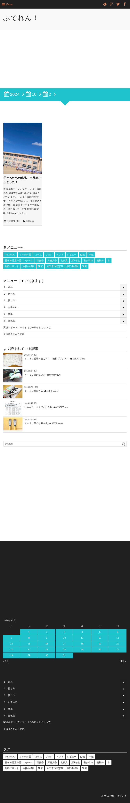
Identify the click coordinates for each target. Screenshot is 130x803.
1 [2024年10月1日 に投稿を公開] (29, 632)
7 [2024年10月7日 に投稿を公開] (11, 638)
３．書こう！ (10, 300)
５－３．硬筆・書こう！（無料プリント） (46, 358)
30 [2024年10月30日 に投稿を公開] (46, 655)
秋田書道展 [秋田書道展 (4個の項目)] (72, 266)
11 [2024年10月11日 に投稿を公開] (82, 638)
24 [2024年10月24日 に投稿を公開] (64, 649)
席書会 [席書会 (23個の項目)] (40, 260)
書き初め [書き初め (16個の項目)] (88, 260)
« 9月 (6, 661)
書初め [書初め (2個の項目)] (100, 260)
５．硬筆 (8, 314)
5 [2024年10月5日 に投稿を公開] (100, 632)
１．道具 (8, 287)
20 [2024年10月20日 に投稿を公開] (117, 643)
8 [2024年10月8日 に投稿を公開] (29, 638)
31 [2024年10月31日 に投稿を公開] (64, 655)
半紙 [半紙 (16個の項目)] (91, 254)
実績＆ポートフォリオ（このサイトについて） (28, 327)
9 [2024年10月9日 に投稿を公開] (46, 638)
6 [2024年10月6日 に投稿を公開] (117, 632)
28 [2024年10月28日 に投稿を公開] (11, 655)
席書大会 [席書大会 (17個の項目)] (52, 260)
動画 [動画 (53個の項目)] (82, 254)
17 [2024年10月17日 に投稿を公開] (64, 643)
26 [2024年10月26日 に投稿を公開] (100, 649)
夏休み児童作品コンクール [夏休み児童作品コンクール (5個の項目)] (19, 260)
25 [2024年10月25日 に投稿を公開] (82, 649)
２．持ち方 (9, 293)
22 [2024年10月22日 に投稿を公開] (29, 649)
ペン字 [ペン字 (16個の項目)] (59, 254)
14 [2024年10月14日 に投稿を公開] (11, 643)
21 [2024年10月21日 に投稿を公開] (11, 649)
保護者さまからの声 (13, 334)
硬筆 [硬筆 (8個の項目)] (40, 266)
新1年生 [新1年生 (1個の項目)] (75, 260)
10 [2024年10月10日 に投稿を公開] (64, 638)
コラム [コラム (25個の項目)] (38, 254)
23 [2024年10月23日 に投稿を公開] (46, 649)
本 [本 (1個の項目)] (109, 260)
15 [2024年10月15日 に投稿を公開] (29, 643)
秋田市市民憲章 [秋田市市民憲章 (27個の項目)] (55, 266)
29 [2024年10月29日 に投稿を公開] (29, 655)
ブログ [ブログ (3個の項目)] (49, 254)
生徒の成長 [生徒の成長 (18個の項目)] (28, 266)
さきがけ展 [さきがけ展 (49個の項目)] (25, 254)
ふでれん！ (21, 17)
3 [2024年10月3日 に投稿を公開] (64, 632)
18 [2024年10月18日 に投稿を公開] (82, 643)
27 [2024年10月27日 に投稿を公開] (117, 649)
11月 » (122, 661)
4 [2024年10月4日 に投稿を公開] (82, 632)
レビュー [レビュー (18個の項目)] (72, 254)
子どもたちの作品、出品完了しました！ (22, 180)
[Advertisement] (65, 59)
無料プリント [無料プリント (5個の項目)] (12, 266)
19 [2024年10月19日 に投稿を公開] (100, 643)
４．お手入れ (10, 307)
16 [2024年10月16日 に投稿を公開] (46, 643)
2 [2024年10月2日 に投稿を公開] (46, 632)
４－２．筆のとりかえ (36, 423)
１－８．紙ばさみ (33, 391)
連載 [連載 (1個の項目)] (84, 266)
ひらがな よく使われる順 (38, 407)
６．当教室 (9, 320)
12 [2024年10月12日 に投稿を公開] (100, 638)
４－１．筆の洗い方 (34, 374)
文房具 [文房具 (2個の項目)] (64, 260)
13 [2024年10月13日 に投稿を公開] (117, 638)
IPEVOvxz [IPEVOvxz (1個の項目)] (10, 254)
